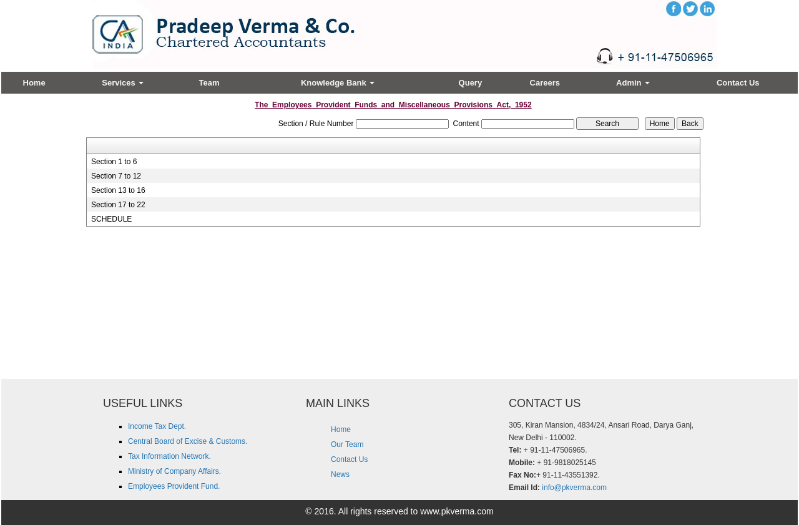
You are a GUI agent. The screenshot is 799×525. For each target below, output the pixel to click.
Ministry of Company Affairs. (174, 471)
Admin (633, 82)
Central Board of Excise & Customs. (187, 441)
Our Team (347, 444)
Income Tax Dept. (157, 426)
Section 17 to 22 (118, 204)
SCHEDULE (111, 219)
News (340, 474)
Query (471, 82)
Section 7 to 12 (116, 176)
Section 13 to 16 (118, 190)
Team (209, 82)
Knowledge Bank (338, 82)
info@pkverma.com (574, 487)
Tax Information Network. (169, 456)
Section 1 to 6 (114, 161)
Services (123, 82)
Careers (545, 82)
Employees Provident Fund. (174, 486)
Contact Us (738, 82)
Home (34, 82)
